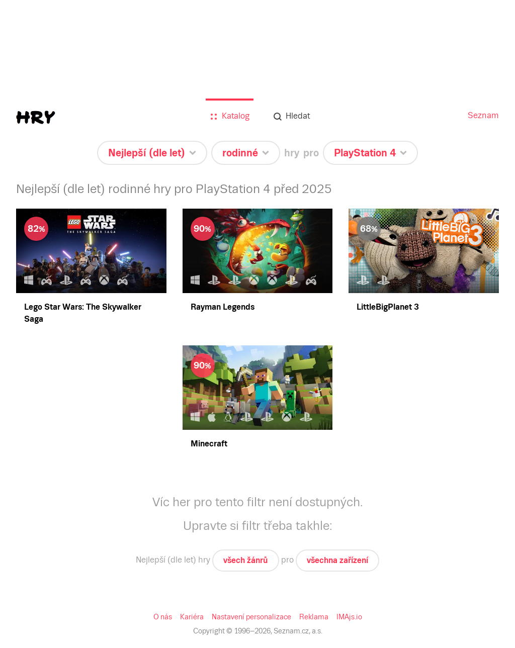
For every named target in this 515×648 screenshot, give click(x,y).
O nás (165, 617)
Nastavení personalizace (251, 617)
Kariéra (194, 617)
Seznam (484, 115)
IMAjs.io (347, 617)
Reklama (312, 617)
